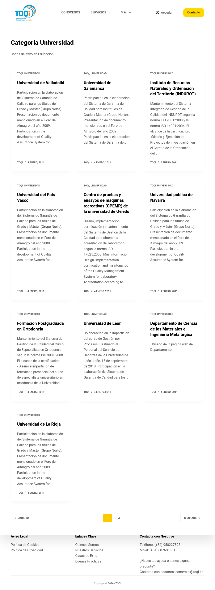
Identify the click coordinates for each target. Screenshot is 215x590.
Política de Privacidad (27, 550)
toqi (20, 73)
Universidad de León (103, 322)
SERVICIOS (101, 12)
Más (126, 12)
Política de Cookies (25, 545)
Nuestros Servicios (89, 550)
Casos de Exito (86, 556)
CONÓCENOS (70, 12)
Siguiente (192, 516)
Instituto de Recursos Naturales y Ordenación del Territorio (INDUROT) (173, 88)
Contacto (193, 12)
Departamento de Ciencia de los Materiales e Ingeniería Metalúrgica (174, 328)
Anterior (22, 516)
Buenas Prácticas (88, 561)
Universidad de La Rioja (39, 423)
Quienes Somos (87, 545)
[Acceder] (164, 12)
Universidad (32, 73)
